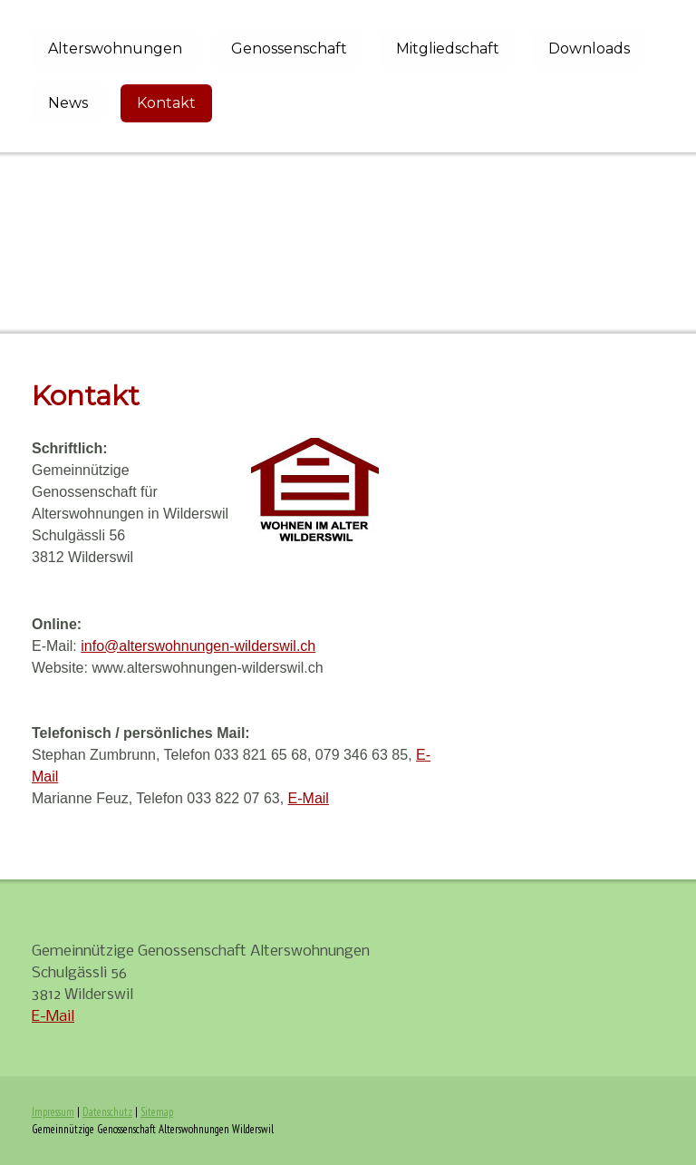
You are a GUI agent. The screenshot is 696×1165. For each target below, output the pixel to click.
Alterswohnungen (115, 48)
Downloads (589, 48)
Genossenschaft (289, 48)
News (68, 103)
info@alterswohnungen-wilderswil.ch (198, 646)
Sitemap (156, 1112)
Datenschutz (107, 1112)
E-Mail (308, 798)
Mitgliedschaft (447, 48)
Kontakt (166, 103)
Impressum (53, 1112)
